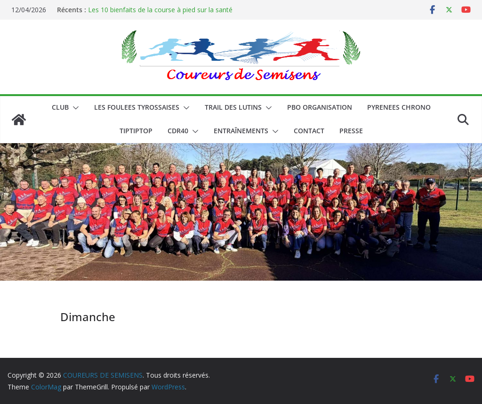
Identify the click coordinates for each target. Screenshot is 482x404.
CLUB (60, 107)
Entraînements (241, 130)
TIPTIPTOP (136, 130)
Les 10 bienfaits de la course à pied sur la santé (160, 9)
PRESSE (351, 130)
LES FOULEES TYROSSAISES (136, 107)
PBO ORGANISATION (319, 107)
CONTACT (309, 130)
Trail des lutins (233, 107)
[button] (74, 108)
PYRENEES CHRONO (399, 107)
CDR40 (178, 130)
